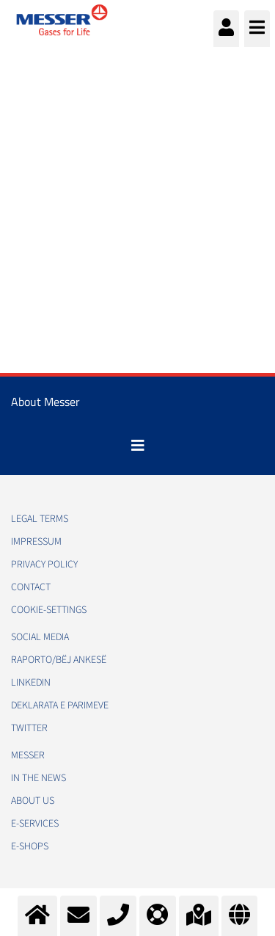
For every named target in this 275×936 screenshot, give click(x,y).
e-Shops (29, 846)
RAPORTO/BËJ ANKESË (58, 660)
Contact (31, 587)
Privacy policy (44, 564)
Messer (28, 755)
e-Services (35, 823)
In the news (38, 778)
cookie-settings (49, 610)
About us (32, 801)
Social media (40, 637)
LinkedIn (31, 682)
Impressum (36, 541)
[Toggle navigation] (138, 446)
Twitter (29, 728)
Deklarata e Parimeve (60, 705)
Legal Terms (39, 519)
